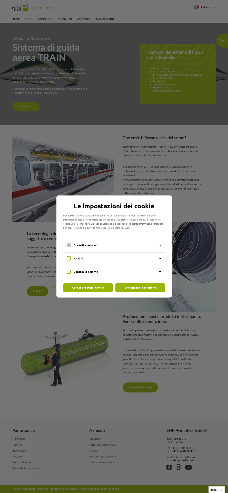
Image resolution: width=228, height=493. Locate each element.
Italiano (214, 489)
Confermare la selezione (140, 287)
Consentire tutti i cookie (88, 287)
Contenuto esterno (86, 271)
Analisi (78, 258)
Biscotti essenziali (85, 245)
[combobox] (217, 489)
